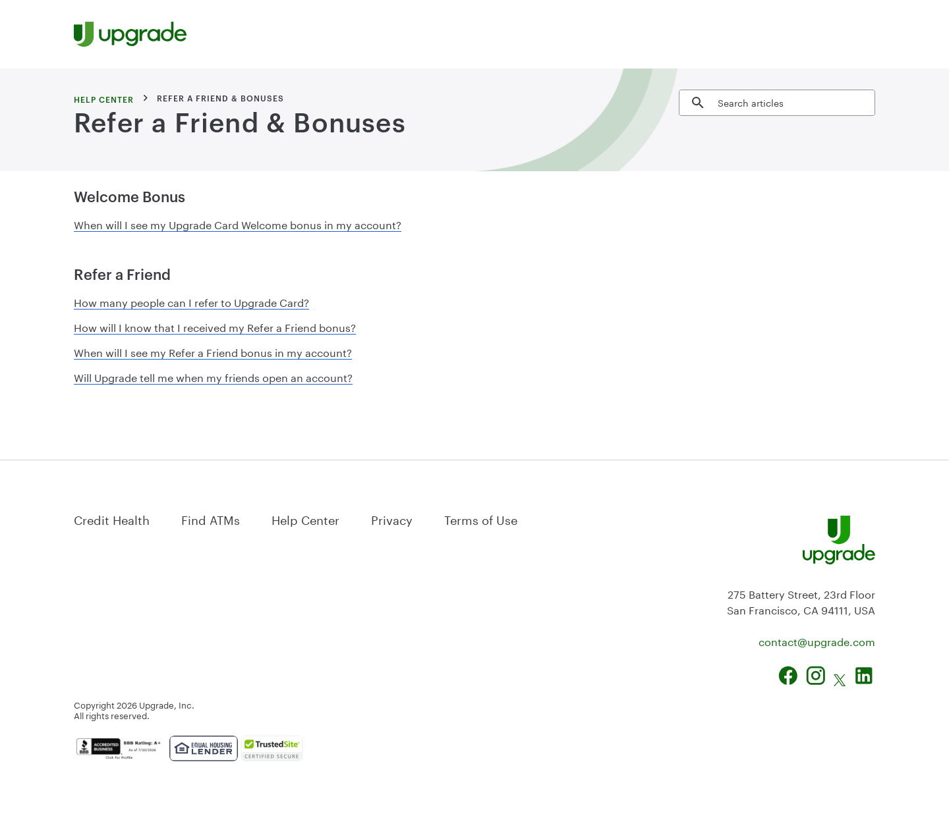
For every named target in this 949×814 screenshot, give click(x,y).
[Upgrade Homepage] (130, 34)
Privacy (392, 518)
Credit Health (112, 518)
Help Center (305, 518)
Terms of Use (480, 518)
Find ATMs (210, 518)
